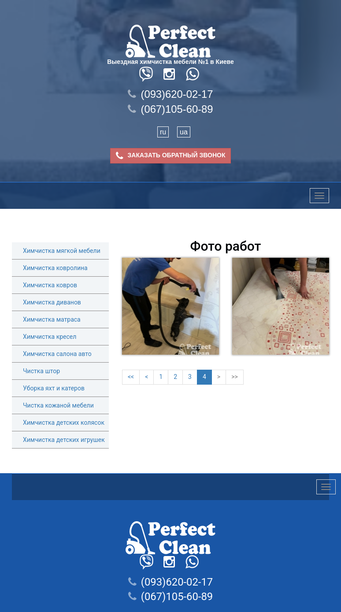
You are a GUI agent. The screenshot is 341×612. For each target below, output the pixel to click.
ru (163, 132)
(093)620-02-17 (170, 94)
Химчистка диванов (52, 302)
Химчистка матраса (52, 319)
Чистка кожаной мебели (58, 405)
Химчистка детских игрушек (64, 439)
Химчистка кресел (49, 336)
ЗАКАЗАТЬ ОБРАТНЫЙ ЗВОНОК (171, 155)
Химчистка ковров (50, 285)
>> (234, 376)
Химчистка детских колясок (63, 422)
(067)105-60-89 (170, 109)
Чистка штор (41, 371)
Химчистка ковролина (55, 267)
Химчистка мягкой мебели (61, 250)
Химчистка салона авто (57, 353)
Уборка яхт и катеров (54, 388)
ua (184, 132)
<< (131, 376)
